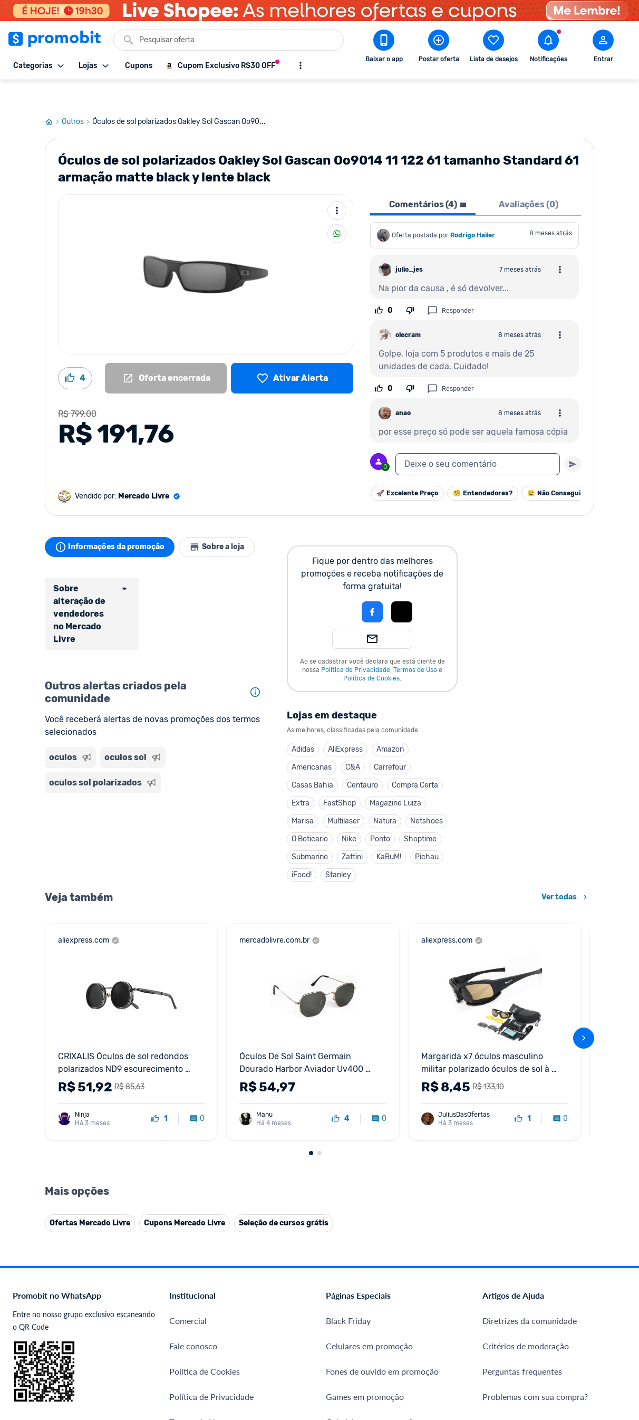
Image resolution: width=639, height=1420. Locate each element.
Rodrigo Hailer (472, 210)
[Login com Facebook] (372, 586)
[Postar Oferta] (438, 48)
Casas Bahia (312, 759)
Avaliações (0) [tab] (528, 179)
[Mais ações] (336, 185)
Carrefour (390, 741)
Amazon (390, 723)
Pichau (427, 831)
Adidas (303, 723)
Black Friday (348, 1295)
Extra (300, 777)
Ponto (380, 813)
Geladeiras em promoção (372, 1397)
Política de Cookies (371, 653)
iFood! (302, 849)
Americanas (312, 741)
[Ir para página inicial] (53, 96)
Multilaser (343, 795)
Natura (384, 795)
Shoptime (420, 813)
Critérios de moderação (525, 1321)
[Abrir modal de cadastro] (603, 48)
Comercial (188, 1295)
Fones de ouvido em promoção (382, 1346)
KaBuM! (388, 831)
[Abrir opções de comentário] (559, 244)
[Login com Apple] (401, 586)
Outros (77, 96)
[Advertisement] (155, 815)
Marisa (303, 795)
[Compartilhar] (336, 208)
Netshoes (426, 795)
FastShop (339, 777)
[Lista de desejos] (292, 353)
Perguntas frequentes (522, 1346)
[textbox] (477, 439)
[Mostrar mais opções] (300, 65)
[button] (336, 586)
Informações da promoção (112, 521)
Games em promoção (365, 1371)
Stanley (338, 849)
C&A (352, 741)
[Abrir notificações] (548, 48)
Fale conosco (193, 1321)
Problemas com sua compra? (535, 1371)
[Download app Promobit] (383, 48)
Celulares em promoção (369, 1321)
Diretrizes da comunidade (529, 1295)
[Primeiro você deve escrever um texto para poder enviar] (572, 438)
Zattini (352, 831)
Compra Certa (415, 759)
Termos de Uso (415, 644)
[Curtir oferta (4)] (75, 353)
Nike (349, 813)
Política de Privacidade (355, 644)
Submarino (310, 831)
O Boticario (310, 813)
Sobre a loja (225, 521)
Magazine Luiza (395, 777)
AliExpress (345, 723)
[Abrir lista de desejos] (493, 48)
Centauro (362, 759)
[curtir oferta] (159, 1093)
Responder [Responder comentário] (450, 285)
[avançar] (583, 1012)
